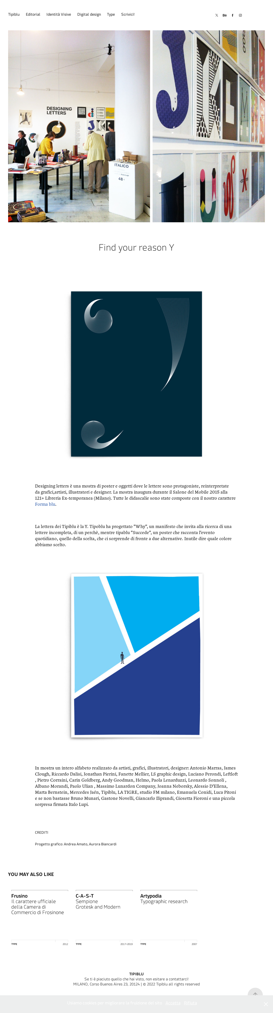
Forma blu (45, 504)
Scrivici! (128, 15)
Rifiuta (190, 1004)
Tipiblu (14, 15)
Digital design (89, 15)
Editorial (33, 15)
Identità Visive (58, 15)
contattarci (178, 980)
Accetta (173, 1004)
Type (111, 15)
